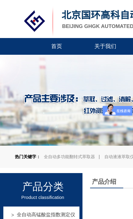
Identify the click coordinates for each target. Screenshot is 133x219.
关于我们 (105, 46)
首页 (56, 46)
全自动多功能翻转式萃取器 (69, 156)
